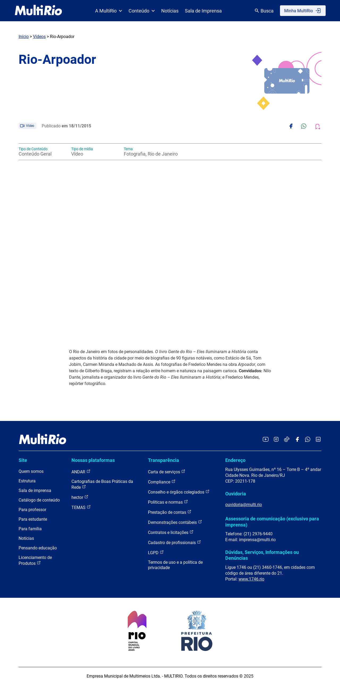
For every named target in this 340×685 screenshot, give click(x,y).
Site (23, 460)
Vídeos (39, 36)
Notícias (169, 11)
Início (24, 36)
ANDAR (81, 471)
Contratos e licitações (171, 532)
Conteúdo (142, 11)
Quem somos (31, 471)
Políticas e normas (168, 502)
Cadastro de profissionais (174, 542)
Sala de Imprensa (203, 11)
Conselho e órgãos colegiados (179, 492)
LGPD (156, 552)
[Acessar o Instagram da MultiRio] (276, 440)
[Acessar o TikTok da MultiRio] (286, 440)
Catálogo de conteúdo (39, 500)
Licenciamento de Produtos (35, 560)
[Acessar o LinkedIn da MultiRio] (318, 440)
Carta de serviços (166, 471)
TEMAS (81, 507)
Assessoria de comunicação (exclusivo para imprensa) (272, 521)
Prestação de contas (170, 512)
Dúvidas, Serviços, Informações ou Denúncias (262, 555)
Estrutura (27, 480)
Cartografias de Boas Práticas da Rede (102, 484)
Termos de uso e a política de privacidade (175, 565)
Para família (30, 528)
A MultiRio (108, 11)
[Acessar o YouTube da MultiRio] (265, 440)
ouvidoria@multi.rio (243, 504)
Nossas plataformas (93, 460)
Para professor (32, 509)
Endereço (235, 460)
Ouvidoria (235, 493)
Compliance (162, 481)
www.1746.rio (251, 579)
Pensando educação (38, 547)
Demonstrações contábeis (175, 522)
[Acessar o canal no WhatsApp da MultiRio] (307, 440)
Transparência (163, 460)
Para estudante (33, 519)
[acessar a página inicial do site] (38, 10)
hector (79, 497)
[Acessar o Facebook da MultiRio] (297, 440)
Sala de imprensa (35, 490)
